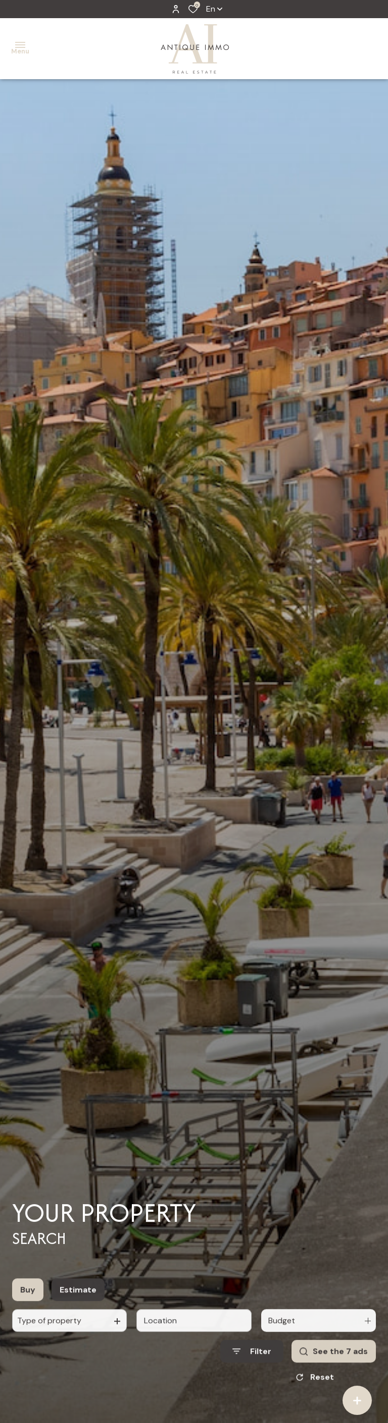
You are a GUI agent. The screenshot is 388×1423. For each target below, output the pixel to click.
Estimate (78, 1300)
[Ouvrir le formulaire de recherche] (251, 1362)
